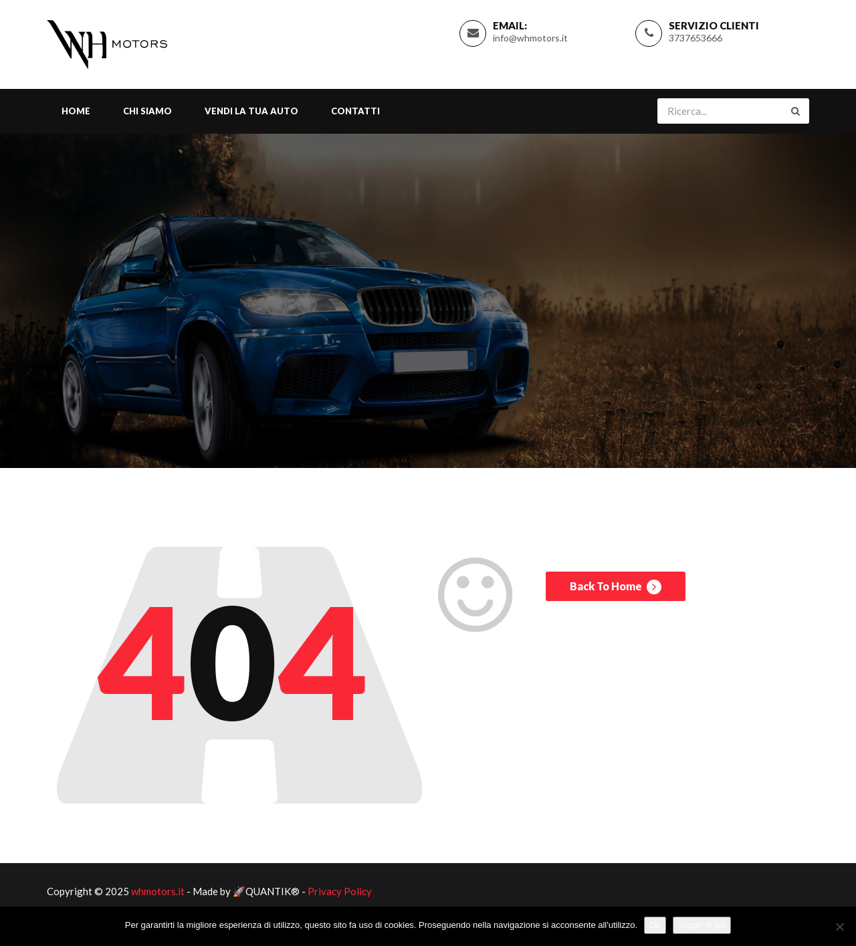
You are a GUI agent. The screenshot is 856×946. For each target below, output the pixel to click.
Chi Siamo (147, 111)
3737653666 (695, 37)
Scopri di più (702, 925)
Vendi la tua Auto (251, 111)
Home (76, 111)
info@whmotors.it (530, 37)
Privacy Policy (340, 891)
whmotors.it (158, 891)
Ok (655, 925)
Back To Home (615, 587)
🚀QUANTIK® (266, 891)
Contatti (355, 111)
